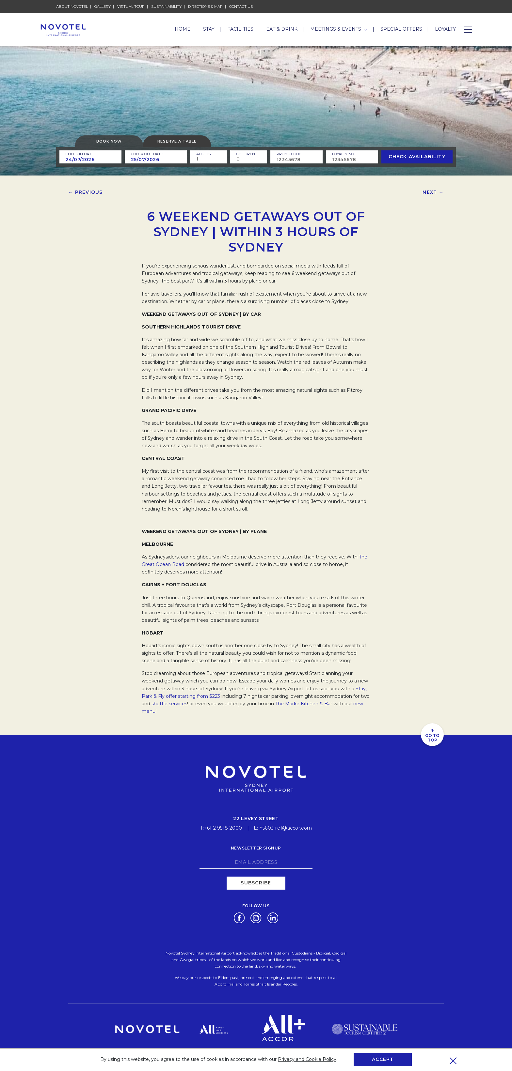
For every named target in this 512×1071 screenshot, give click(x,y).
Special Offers (401, 29)
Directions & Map (205, 6)
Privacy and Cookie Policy (307, 1059)
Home (182, 29)
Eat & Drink (281, 29)
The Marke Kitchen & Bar (303, 704)
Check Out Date (147, 154)
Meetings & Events (339, 29)
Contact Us (241, 6)
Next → (433, 192)
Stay (209, 29)
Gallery (102, 6)
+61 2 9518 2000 (223, 828)
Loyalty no (343, 154)
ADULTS (203, 154)
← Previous (85, 192)
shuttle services (169, 704)
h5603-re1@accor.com (286, 828)
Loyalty (445, 29)
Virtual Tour (131, 6)
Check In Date (80, 154)
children (245, 154)
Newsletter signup (256, 848)
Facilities (240, 29)
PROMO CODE (289, 154)
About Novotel (72, 6)
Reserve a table (177, 141)
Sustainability (166, 6)
